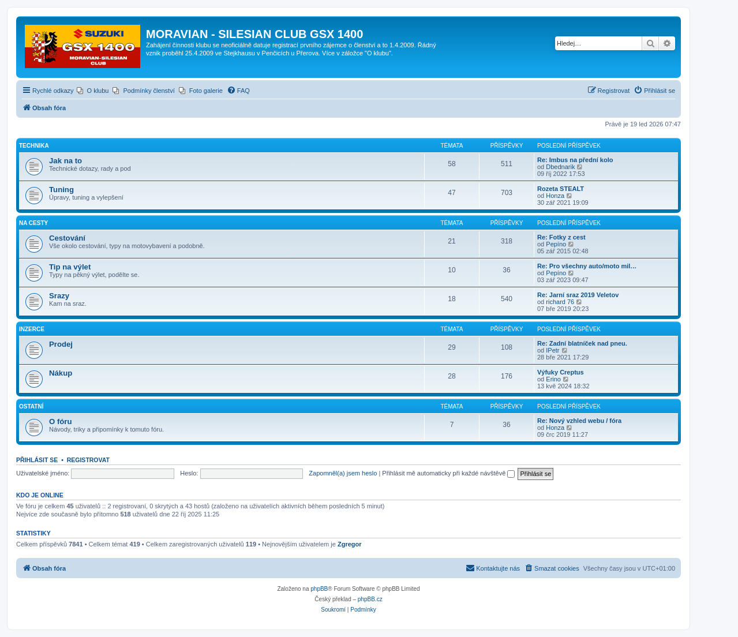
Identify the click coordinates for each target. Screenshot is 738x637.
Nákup (60, 373)
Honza (555, 195)
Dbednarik (560, 166)
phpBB (319, 589)
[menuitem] (93, 91)
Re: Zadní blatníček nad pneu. (582, 343)
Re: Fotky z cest (561, 237)
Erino (553, 379)
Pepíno (556, 244)
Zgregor (350, 544)
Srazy (59, 295)
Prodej (61, 344)
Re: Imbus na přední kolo (575, 159)
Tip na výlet (70, 267)
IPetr (552, 350)
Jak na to (65, 160)
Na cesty (33, 223)
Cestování (67, 238)
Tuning (61, 189)
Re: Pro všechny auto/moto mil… (586, 266)
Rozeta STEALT (560, 188)
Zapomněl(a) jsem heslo (343, 473)
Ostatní (31, 406)
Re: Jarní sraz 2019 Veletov (578, 294)
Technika (34, 146)
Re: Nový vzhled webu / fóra (579, 420)
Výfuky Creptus (560, 372)
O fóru (60, 421)
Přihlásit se (37, 459)
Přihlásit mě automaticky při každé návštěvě (448, 473)
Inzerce (31, 329)
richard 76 (560, 301)
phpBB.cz (370, 599)
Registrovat (88, 459)
